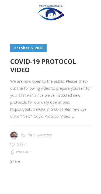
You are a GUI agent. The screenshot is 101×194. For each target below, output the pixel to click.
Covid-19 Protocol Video (43, 65)
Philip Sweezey (39, 134)
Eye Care (23, 151)
